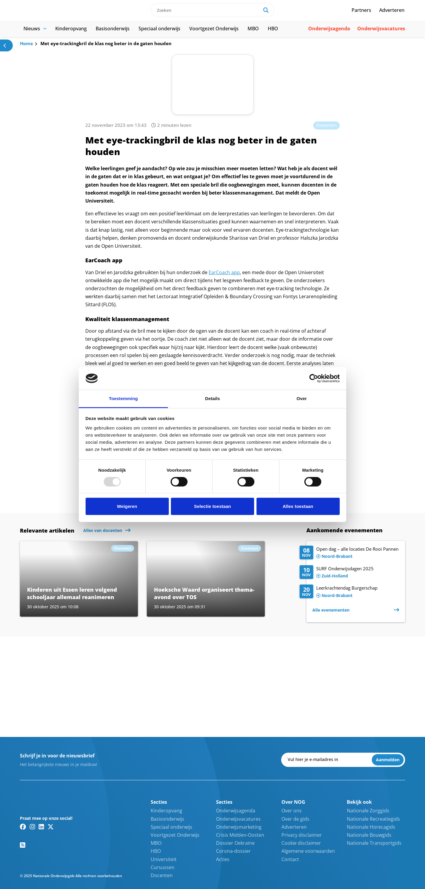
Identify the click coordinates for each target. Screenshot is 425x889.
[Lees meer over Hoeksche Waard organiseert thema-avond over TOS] (206, 579)
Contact (290, 859)
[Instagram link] (32, 826)
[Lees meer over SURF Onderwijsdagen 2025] (349, 572)
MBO (253, 28)
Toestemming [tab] (123, 398)
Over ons (291, 810)
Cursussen (162, 867)
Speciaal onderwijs (159, 28)
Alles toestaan (298, 506)
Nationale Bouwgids (369, 835)
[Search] (266, 10)
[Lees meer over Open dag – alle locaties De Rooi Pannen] (349, 553)
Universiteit (164, 859)
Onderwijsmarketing (239, 827)
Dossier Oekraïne (235, 843)
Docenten (326, 125)
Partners (361, 10)
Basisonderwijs (113, 28)
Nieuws (34, 28)
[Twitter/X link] (51, 826)
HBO (273, 28)
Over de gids (295, 819)
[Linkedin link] (41, 826)
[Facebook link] (23, 826)
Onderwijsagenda (329, 28)
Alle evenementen (331, 610)
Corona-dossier (233, 851)
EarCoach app (224, 272)
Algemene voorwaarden (308, 851)
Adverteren (391, 10)
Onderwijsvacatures (381, 28)
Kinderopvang (71, 28)
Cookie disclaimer (301, 843)
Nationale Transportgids (374, 843)
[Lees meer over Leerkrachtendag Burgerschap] (349, 592)
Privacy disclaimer (301, 835)
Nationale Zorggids (368, 810)
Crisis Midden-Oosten (240, 835)
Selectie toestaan (212, 506)
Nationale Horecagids (371, 827)
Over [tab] (302, 398)
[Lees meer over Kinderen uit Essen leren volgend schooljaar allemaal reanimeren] (79, 579)
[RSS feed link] (22, 845)
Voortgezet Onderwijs (214, 28)
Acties (222, 859)
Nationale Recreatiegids (373, 819)
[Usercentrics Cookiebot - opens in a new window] (314, 378)
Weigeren (127, 506)
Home (26, 43)
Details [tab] (212, 398)
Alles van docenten (102, 530)
